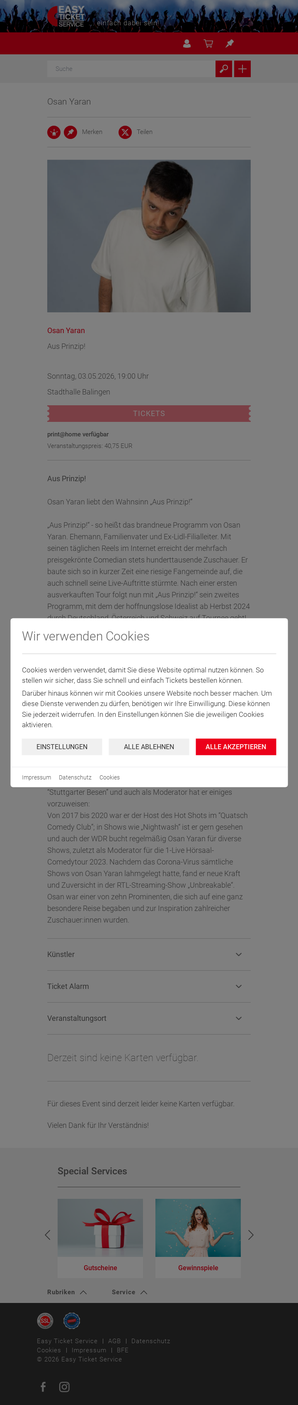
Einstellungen (61, 746)
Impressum (36, 777)
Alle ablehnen (149, 746)
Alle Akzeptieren (236, 746)
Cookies (109, 777)
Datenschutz (75, 777)
